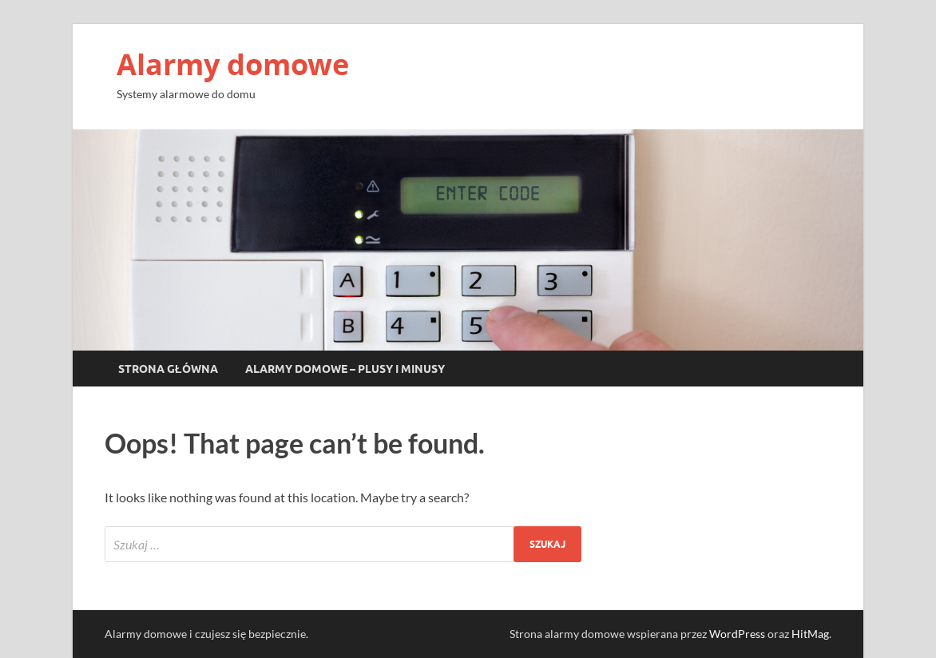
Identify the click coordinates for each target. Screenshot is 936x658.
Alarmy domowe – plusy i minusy (345, 369)
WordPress (737, 633)
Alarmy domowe (233, 64)
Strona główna (168, 369)
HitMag (810, 633)
